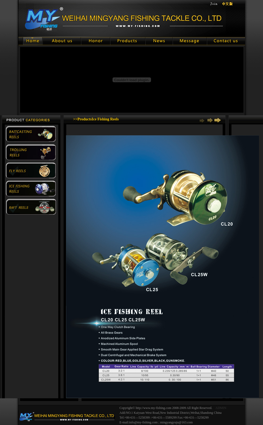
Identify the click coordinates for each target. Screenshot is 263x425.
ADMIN (220, 408)
